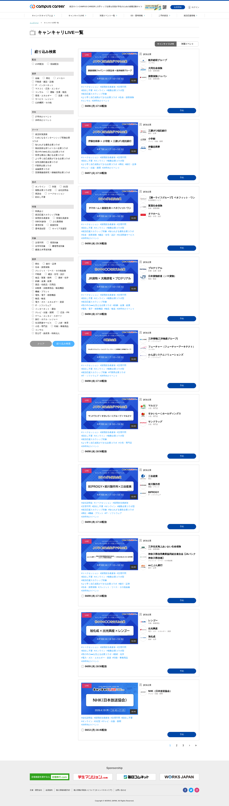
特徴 (34, 206)
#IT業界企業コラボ (116, 372)
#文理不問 (121, 87)
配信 (34, 59)
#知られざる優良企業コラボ (121, 231)
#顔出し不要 (87, 90)
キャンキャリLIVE (165, 44)
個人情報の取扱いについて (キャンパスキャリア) (93, 790)
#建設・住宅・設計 (107, 235)
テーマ (35, 130)
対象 (34, 238)
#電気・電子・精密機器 (92, 309)
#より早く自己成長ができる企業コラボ (99, 97)
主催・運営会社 (36, 790)
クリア (40, 344)
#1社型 (97, 721)
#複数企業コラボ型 (115, 90)
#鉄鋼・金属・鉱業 (121, 305)
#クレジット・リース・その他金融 (114, 587)
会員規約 (49, 790)
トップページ (34, 23)
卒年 (34, 112)
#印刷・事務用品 (120, 658)
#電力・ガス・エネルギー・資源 (96, 658)
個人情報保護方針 (63, 790)
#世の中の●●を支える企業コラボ (96, 305)
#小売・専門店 (125, 443)
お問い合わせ (121, 790)
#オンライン (99, 90)
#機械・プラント (95, 513)
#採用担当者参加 (108, 87)
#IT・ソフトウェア (89, 376)
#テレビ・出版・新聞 (91, 168)
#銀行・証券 (130, 164)
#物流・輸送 (110, 309)
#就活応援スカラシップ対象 (94, 94)
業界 (34, 73)
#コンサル (86, 101)
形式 (34, 182)
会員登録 (178, 7)
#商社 (121, 164)
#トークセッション (90, 87)
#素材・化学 (118, 654)
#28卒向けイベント (101, 101)
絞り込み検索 (64, 343)
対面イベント (187, 44)
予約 (182, 110)
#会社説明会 (87, 503)
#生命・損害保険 (126, 97)
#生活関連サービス (125, 235)
